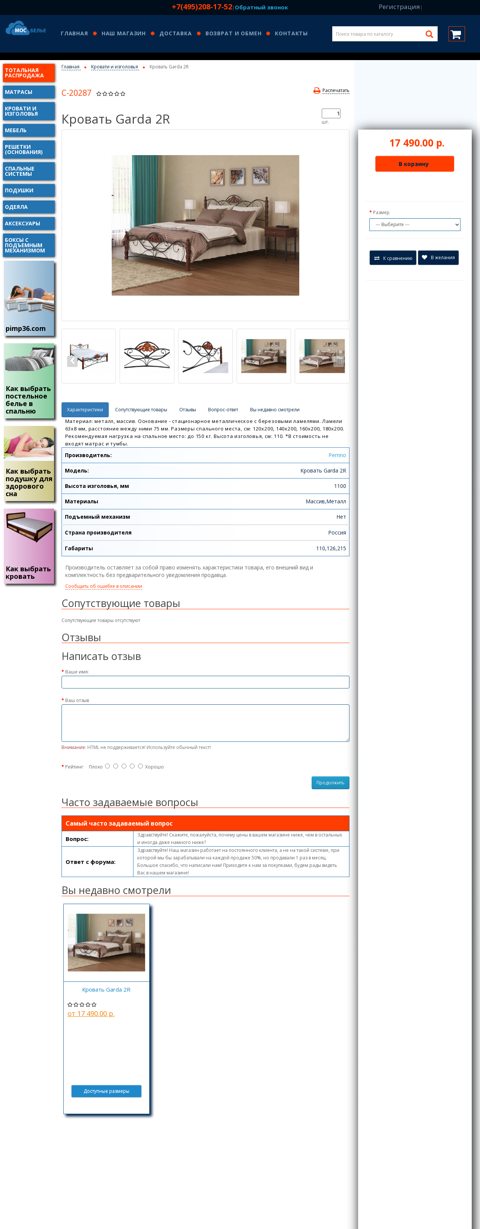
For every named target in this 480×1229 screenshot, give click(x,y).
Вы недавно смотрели (275, 409)
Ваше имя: (77, 672)
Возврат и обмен (234, 34)
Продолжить (330, 782)
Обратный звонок (261, 7)
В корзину (414, 164)
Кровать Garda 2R (106, 989)
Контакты (291, 34)
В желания (438, 257)
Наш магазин (124, 34)
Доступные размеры (106, 1091)
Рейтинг (74, 767)
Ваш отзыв (77, 700)
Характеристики (85, 409)
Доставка (175, 34)
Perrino (337, 455)
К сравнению (393, 258)
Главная (74, 34)
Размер (381, 212)
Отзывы (187, 409)
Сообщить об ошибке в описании (103, 586)
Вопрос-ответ (223, 409)
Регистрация (399, 6)
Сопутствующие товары (141, 409)
